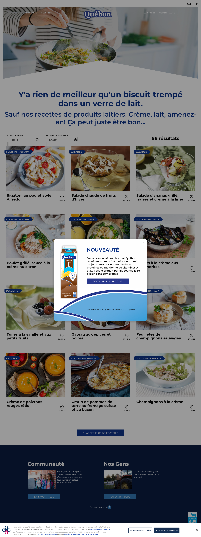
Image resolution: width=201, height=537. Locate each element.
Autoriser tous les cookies (167, 530)
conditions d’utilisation (47, 534)
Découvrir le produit (107, 281)
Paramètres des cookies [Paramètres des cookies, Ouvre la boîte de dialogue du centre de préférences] (140, 530)
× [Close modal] (143, 242)
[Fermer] (197, 530)
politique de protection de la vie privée (81, 534)
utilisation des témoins (100, 529)
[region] (100, 530)
